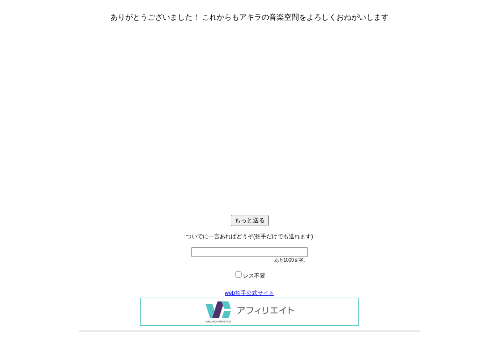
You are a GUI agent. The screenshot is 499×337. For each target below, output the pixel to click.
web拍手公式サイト (249, 293)
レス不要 (254, 275)
